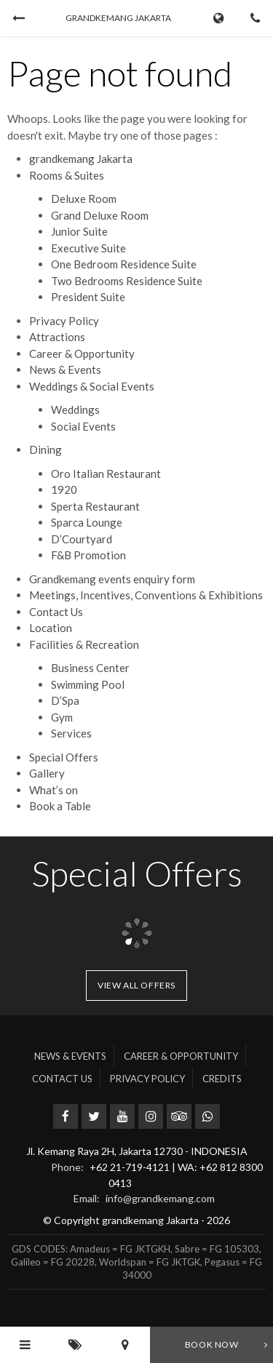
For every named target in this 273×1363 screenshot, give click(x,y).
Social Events (83, 426)
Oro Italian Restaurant (106, 473)
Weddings (75, 409)
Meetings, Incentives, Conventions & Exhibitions (146, 594)
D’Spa (65, 700)
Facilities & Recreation (84, 644)
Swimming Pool (87, 684)
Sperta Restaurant (95, 506)
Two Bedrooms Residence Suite (126, 280)
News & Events (65, 369)
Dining (45, 449)
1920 (64, 489)
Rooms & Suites (66, 175)
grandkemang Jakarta (80, 158)
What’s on (53, 789)
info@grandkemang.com (160, 1198)
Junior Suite (79, 231)
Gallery (47, 773)
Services (71, 733)
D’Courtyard (81, 538)
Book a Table (60, 805)
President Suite (88, 296)
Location (50, 627)
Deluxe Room (83, 198)
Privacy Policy (64, 320)
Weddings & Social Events (91, 386)
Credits (222, 1078)
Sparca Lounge (86, 522)
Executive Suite (88, 248)
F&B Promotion (88, 554)
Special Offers (63, 757)
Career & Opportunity (82, 353)
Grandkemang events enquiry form (112, 578)
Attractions (57, 336)
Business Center (90, 667)
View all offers (136, 985)
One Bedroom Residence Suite (124, 264)
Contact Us (56, 611)
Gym (62, 717)
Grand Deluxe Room (100, 215)
